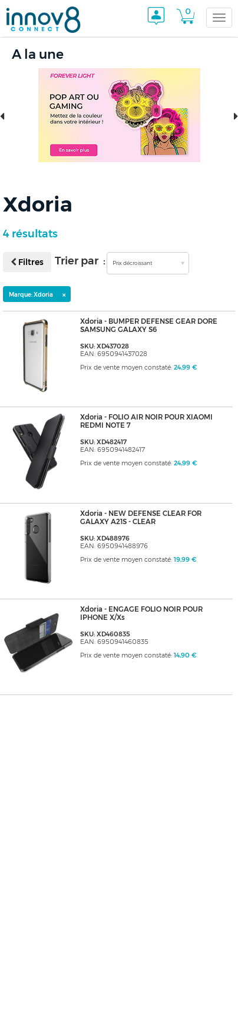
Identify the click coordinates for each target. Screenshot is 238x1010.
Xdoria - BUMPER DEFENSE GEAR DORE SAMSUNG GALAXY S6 (148, 325)
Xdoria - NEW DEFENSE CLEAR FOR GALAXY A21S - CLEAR (140, 517)
